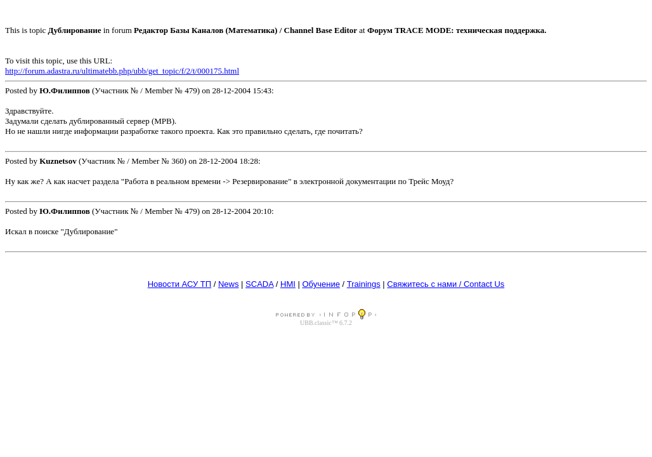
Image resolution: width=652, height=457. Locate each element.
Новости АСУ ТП (179, 284)
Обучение (320, 284)
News (228, 284)
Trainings (364, 284)
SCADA (259, 284)
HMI (288, 284)
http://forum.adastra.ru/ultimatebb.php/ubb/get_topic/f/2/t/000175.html (122, 71)
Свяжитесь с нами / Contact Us (445, 284)
